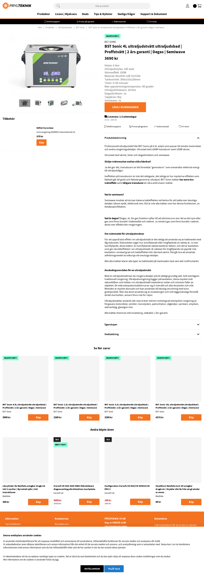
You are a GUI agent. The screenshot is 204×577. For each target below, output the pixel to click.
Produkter (43, 14)
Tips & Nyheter (103, 14)
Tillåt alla (114, 568)
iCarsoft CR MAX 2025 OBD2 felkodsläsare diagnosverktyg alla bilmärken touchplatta (74, 487)
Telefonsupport (53, 21)
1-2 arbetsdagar (128, 116)
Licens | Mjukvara (66, 14)
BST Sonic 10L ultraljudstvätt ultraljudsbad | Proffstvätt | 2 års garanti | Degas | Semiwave (177, 406)
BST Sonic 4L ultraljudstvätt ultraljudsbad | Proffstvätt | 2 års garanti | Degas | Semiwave (126, 27)
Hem (40, 27)
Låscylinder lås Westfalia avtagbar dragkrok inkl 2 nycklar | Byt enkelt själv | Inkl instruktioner (24, 489)
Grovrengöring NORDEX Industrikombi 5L (55, 132)
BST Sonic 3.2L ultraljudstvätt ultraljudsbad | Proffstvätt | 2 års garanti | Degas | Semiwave (126, 406)
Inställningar (92, 568)
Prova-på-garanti (86, 21)
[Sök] (102, 6)
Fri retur (153, 21)
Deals (85, 14)
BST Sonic (80, 27)
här (56, 559)
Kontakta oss (62, 524)
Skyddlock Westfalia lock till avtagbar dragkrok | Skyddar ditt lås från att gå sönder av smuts (178, 489)
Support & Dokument (153, 14)
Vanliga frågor (126, 14)
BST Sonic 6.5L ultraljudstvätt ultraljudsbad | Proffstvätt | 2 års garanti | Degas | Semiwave (24, 406)
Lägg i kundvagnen (125, 107)
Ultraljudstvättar (65, 27)
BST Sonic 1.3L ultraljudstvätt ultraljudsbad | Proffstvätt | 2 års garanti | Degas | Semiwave (75, 406)
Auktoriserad (120, 21)
